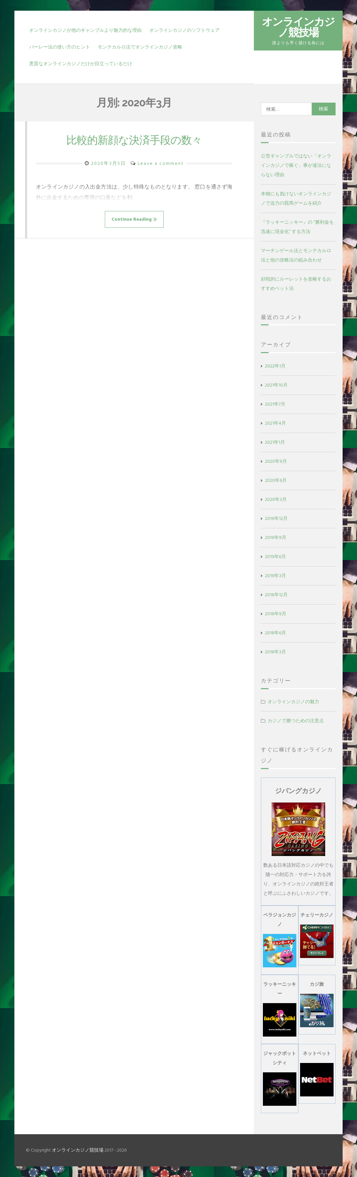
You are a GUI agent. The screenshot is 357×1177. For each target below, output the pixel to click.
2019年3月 (275, 575)
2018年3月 (275, 652)
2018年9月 (275, 614)
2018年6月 (275, 633)
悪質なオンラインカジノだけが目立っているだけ (80, 64)
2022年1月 (275, 366)
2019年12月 (276, 518)
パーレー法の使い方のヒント (59, 47)
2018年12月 (276, 595)
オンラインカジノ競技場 (298, 26)
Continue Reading (134, 219)
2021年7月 (275, 404)
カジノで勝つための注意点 (296, 721)
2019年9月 (275, 537)
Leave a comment (161, 163)
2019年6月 (275, 556)
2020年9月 (276, 461)
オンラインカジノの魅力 (293, 702)
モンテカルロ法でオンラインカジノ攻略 (140, 47)
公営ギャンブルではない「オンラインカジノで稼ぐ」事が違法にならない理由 (296, 165)
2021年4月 (275, 423)
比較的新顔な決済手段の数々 (134, 140)
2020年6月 (276, 480)
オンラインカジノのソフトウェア (184, 30)
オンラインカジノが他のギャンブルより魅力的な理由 (85, 30)
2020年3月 (276, 499)
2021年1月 (275, 442)
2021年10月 (276, 385)
